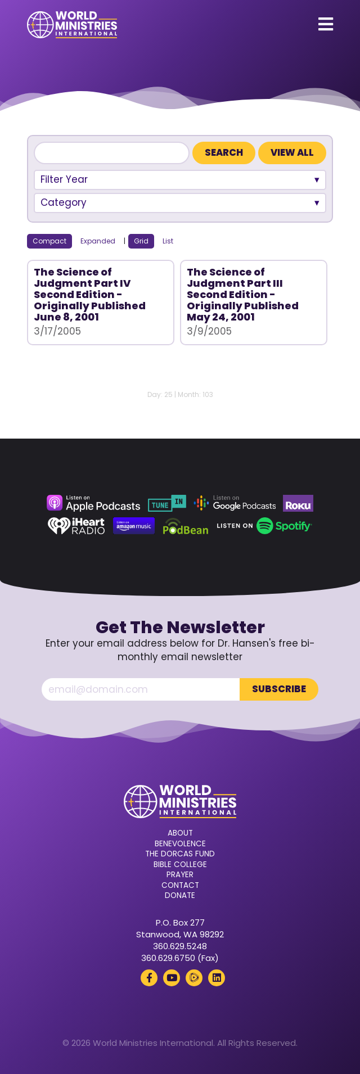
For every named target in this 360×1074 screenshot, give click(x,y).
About (180, 833)
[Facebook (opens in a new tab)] (149, 977)
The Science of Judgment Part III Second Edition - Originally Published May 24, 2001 (243, 294)
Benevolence (180, 844)
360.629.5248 (180, 946)
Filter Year (64, 179)
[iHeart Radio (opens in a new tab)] (76, 525)
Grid (141, 241)
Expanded (97, 241)
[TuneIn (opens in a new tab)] (167, 503)
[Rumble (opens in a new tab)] (194, 977)
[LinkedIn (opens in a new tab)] (216, 977)
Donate (180, 896)
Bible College (180, 865)
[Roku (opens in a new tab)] (298, 503)
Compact (49, 241)
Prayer (180, 875)
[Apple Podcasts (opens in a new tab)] (93, 503)
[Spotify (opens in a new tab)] (264, 525)
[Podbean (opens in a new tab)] (186, 525)
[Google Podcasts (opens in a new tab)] (235, 503)
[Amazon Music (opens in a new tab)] (134, 525)
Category (63, 202)
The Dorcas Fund (180, 854)
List (168, 241)
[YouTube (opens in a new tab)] (171, 977)
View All (292, 152)
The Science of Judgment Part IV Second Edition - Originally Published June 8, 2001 (90, 294)
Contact (180, 886)
